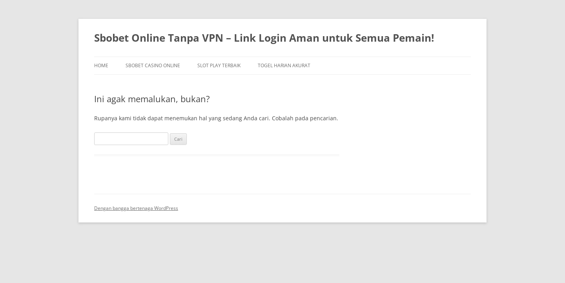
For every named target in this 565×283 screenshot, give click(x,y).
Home (101, 65)
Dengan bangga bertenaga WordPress (136, 208)
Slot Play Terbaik (219, 65)
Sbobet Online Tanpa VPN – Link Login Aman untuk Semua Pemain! (264, 38)
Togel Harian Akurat (284, 65)
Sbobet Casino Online (153, 65)
